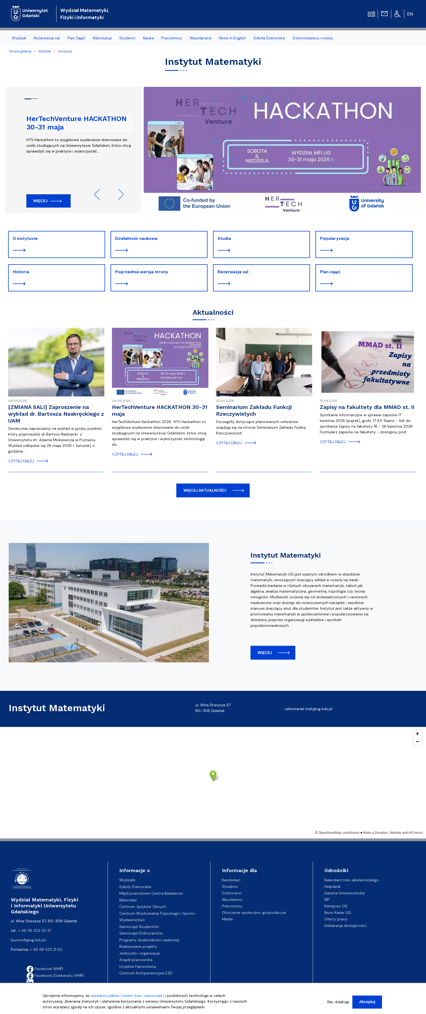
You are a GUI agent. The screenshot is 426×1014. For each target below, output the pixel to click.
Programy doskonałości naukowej (149, 939)
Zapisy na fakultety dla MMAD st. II (367, 407)
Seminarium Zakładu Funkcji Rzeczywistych (254, 410)
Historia (21, 272)
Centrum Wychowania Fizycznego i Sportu (157, 913)
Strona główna (20, 51)
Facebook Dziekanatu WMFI (55, 975)
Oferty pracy (335, 919)
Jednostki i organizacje (139, 953)
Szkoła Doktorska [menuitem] (269, 38)
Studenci (230, 886)
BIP (327, 899)
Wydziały (127, 880)
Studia (224, 238)
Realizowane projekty (138, 946)
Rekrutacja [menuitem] (102, 38)
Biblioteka (128, 900)
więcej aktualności (204, 490)
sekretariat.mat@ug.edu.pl (308, 708)
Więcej (40, 200)
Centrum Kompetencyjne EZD (146, 973)
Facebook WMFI (45, 968)
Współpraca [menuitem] (200, 38)
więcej (265, 652)
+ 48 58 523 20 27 (34, 930)
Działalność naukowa (136, 238)
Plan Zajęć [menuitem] (76, 38)
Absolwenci (232, 899)
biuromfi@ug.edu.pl (28, 939)
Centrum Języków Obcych (142, 906)
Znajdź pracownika (135, 959)
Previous (99, 194)
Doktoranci (232, 893)
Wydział (45, 51)
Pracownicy (232, 906)
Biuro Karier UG (337, 912)
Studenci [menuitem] (127, 38)
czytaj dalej (21, 461)
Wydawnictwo (132, 919)
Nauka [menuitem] (148, 38)
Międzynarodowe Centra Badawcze (151, 893)
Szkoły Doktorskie (135, 886)
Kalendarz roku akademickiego (351, 880)
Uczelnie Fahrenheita (137, 966)
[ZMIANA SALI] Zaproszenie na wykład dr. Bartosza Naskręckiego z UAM (56, 414)
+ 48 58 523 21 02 (46, 949)
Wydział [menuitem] (19, 38)
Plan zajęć (330, 272)
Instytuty (65, 51)
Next (118, 194)
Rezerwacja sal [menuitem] (47, 38)
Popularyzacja (334, 238)
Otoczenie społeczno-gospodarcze (254, 912)
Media (227, 919)
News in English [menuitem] (232, 38)
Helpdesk (332, 886)
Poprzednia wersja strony (141, 272)
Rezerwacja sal (233, 272)
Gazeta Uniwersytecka (344, 893)
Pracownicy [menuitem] (171, 38)
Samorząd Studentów (139, 926)
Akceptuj (367, 1002)
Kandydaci (231, 880)
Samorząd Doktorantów (141, 933)
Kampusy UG (335, 906)
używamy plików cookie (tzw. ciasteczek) (127, 995)
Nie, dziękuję (338, 1001)
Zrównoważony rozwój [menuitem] (312, 38)
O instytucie (25, 238)
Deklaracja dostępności (345, 925)
